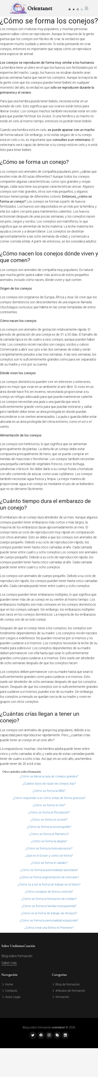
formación (60, 997)
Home (7, 984)
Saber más (9, 963)
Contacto (9, 990)
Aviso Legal (10, 997)
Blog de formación (66, 984)
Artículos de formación (68, 990)
